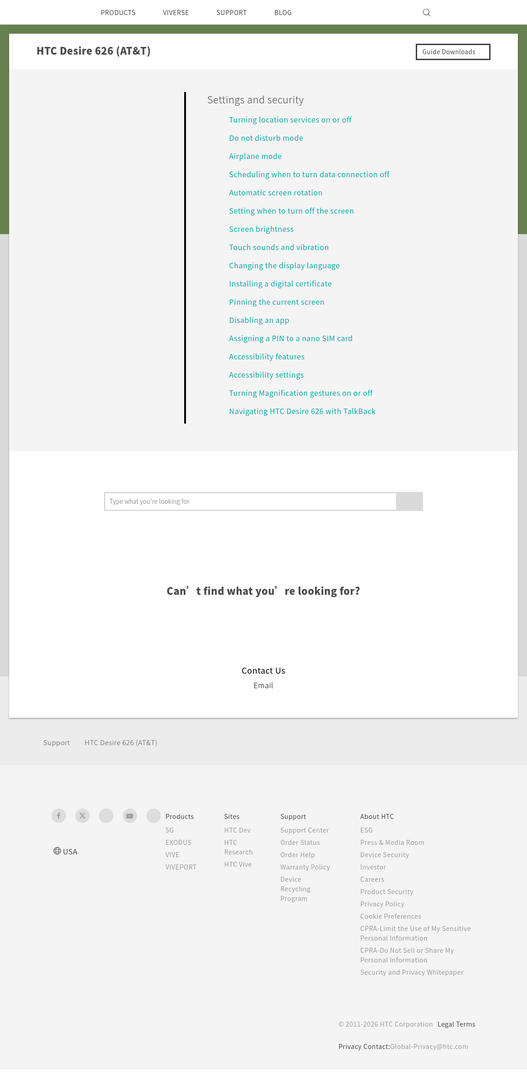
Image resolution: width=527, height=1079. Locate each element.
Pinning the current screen (282, 301)
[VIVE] (463, 12)
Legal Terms (455, 1033)
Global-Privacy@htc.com (427, 1056)
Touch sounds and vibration (282, 246)
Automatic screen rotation (280, 192)
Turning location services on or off (295, 119)
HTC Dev (245, 830)
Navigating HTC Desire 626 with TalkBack (308, 410)
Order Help (307, 864)
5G (169, 830)
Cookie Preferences (400, 916)
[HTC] (62, 12)
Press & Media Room (402, 842)
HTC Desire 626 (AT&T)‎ (127, 742)
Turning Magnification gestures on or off (307, 392)
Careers (380, 879)
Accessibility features (269, 356)
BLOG (299, 12)
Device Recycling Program (306, 907)
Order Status (310, 852)
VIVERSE (184, 12)
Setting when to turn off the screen (298, 210)
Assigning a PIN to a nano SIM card (295, 337)
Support (57, 742)
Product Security (395, 891)
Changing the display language (290, 265)
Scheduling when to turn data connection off (317, 173)
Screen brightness (264, 228)
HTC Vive (245, 864)
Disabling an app (261, 319)
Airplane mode (257, 155)
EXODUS (180, 842)
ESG (374, 830)
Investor (381, 867)
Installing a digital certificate (284, 283)
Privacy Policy (390, 904)
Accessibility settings (268, 374)
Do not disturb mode (269, 137)
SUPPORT (244, 12)
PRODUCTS (121, 12)
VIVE (173, 854)
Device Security (393, 854)
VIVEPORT (183, 867)
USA (71, 851)
